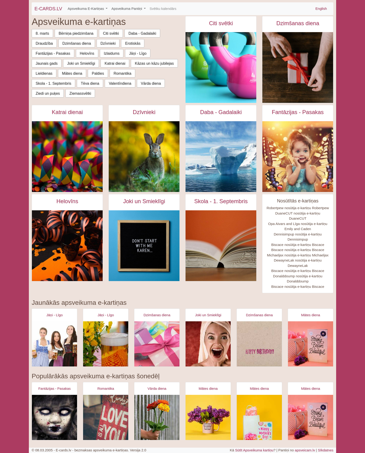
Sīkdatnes (325, 450)
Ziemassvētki (80, 93)
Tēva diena (90, 83)
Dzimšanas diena (76, 43)
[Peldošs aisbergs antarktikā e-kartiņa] (221, 156)
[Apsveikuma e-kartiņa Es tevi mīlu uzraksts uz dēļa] (105, 417)
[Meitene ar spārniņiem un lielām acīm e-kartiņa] (297, 156)
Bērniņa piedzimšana (76, 33)
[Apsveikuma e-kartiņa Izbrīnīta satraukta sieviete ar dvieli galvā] (208, 343)
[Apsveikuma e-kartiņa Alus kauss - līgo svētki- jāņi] (105, 343)
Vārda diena (151, 83)
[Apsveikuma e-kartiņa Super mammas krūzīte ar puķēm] (208, 417)
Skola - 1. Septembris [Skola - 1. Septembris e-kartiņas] (220, 201)
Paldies (98, 73)
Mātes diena (72, 73)
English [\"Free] (321, 8)
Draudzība (44, 43)
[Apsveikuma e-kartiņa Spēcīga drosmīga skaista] (310, 343)
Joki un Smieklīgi (81, 63)
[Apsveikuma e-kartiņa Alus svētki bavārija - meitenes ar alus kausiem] (54, 343)
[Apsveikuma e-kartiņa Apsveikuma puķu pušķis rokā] (156, 417)
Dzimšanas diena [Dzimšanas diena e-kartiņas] (297, 23)
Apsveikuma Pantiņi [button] (127, 8)
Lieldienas (44, 73)
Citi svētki (111, 33)
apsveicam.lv (305, 450)
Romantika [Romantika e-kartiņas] (105, 388)
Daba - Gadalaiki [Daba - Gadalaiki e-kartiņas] (221, 112)
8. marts (42, 33)
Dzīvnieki (108, 43)
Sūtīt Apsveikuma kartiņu (254, 450)
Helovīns (87, 53)
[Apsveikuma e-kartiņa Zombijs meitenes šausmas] (54, 417)
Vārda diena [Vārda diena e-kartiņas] (157, 388)
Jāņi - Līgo (137, 53)
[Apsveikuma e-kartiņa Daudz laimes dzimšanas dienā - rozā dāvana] (156, 343)
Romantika (122, 73)
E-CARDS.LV (48, 8)
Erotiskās (132, 43)
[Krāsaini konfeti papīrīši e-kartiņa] (67, 156)
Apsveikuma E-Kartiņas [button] (86, 8)
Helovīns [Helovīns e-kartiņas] (67, 201)
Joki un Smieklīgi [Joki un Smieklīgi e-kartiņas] (144, 201)
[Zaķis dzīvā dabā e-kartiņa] (144, 156)
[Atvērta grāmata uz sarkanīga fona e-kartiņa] (221, 245)
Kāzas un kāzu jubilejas (154, 63)
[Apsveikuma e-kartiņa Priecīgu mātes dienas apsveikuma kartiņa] (259, 417)
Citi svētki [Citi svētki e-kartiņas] (221, 23)
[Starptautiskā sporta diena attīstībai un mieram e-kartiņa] (221, 67)
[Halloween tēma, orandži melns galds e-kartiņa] (67, 245)
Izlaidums (112, 53)
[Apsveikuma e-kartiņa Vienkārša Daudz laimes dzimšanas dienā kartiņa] (259, 343)
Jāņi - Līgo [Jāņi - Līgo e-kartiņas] (54, 315)
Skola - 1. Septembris (53, 83)
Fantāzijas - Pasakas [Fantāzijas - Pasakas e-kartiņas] (298, 112)
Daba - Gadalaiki (142, 33)
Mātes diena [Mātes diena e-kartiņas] (310, 315)
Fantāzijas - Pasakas (53, 53)
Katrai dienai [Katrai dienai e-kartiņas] (67, 112)
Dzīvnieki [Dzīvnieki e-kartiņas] (144, 112)
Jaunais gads (46, 63)
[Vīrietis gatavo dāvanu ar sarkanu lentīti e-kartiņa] (297, 67)
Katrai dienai (115, 63)
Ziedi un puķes (48, 93)
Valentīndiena (120, 83)
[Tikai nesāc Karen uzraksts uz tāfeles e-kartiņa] (144, 245)
